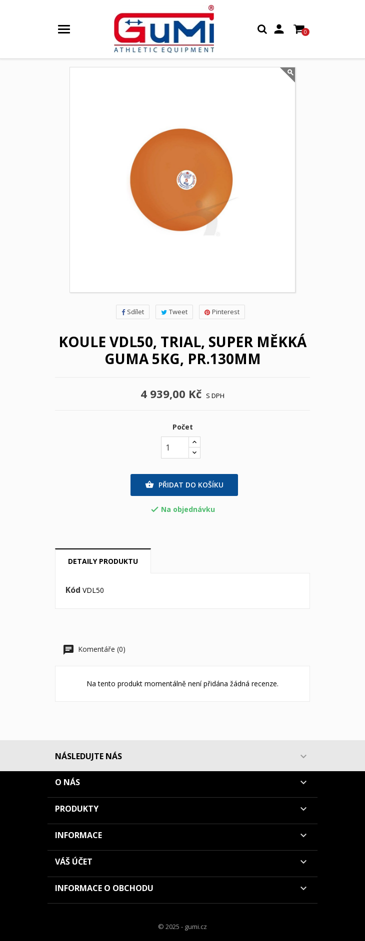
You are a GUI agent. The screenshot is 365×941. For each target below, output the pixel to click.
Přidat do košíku (184, 485)
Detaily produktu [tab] (103, 561)
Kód (73, 590)
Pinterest (222, 311)
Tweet (174, 311)
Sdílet (133, 311)
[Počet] (175, 448)
